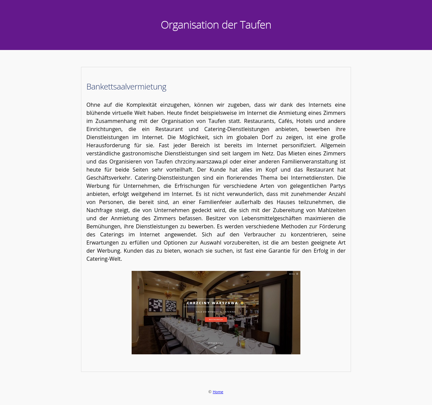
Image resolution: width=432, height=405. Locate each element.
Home (218, 391)
